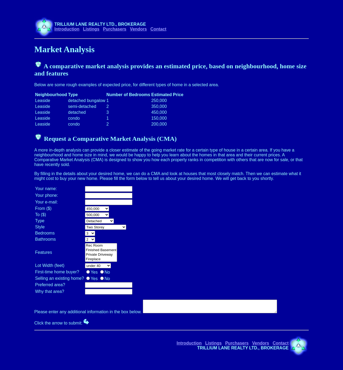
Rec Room (101, 245)
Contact (158, 29)
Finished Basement (101, 250)
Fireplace (101, 259)
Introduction (66, 29)
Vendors (138, 29)
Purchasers (114, 29)
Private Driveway (101, 254)
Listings (91, 29)
